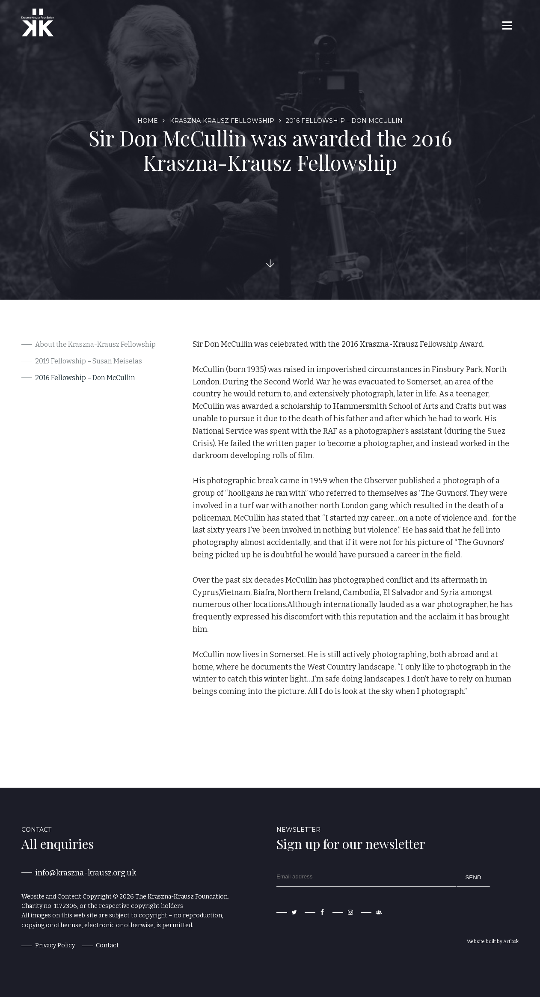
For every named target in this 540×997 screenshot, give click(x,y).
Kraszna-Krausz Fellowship (222, 121)
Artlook (511, 941)
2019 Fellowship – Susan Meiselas (88, 361)
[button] (506, 25)
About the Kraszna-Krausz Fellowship (95, 344)
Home (147, 121)
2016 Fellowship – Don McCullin (85, 378)
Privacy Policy (55, 945)
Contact (107, 945)
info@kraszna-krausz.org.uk (85, 873)
